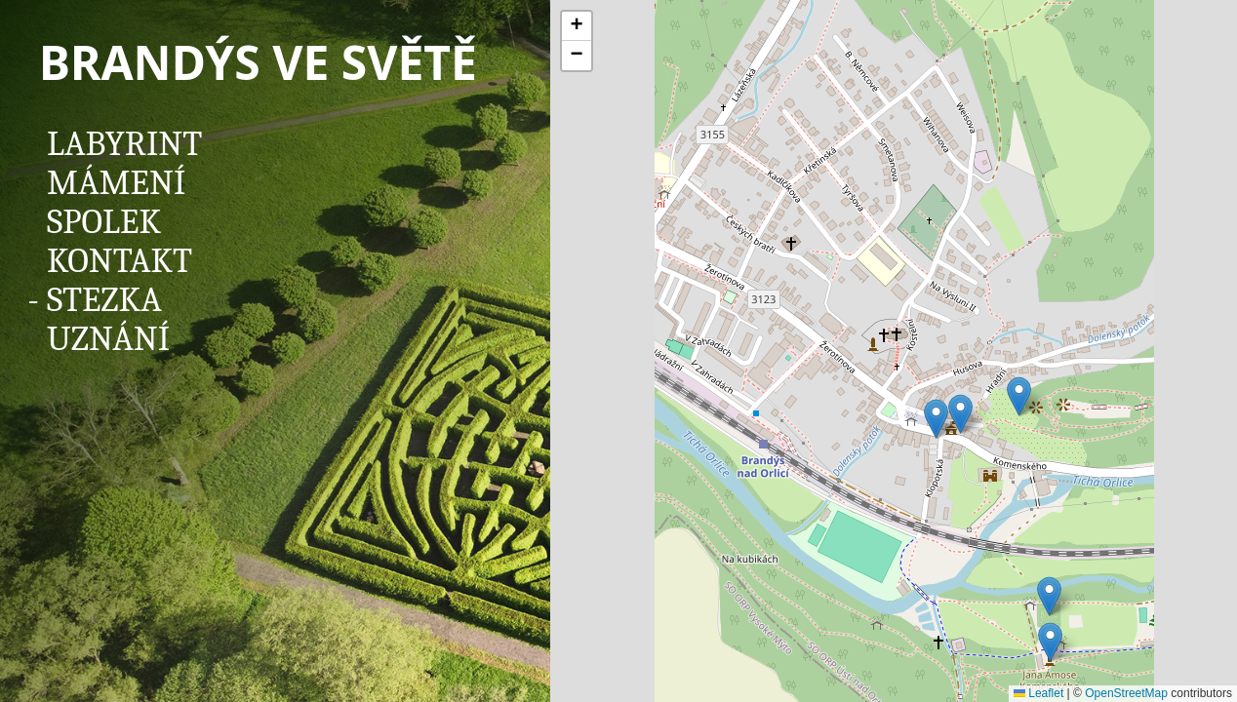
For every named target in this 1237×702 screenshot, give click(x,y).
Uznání (108, 339)
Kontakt (119, 261)
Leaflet (1038, 693)
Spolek (104, 222)
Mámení (116, 183)
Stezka (104, 300)
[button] (1050, 642)
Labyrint (124, 144)
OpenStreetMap (1126, 693)
